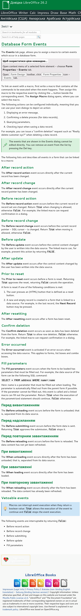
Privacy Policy (33, 589)
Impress (43, 12)
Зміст (5, 26)
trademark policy (10, 609)
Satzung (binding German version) (32, 592)
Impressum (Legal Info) (14, 589)
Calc (33, 12)
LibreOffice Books (40, 574)
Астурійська (71, 18)
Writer (23, 12)
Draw (54, 12)
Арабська (54, 18)
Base (63, 12)
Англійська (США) (14, 18)
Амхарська (37, 18)
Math (72, 12)
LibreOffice (9, 12)
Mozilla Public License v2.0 (15, 597)
